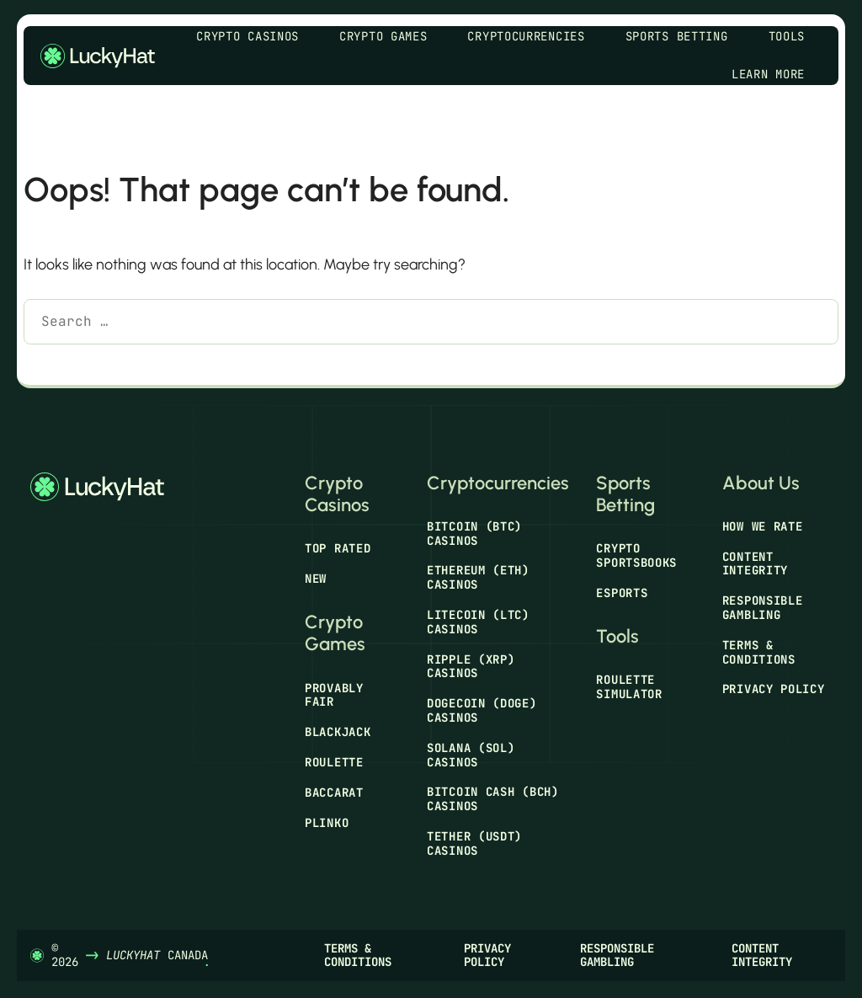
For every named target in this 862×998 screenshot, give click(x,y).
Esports (621, 592)
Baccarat (334, 792)
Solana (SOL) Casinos (470, 755)
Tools (795, 36)
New (316, 578)
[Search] (48, 364)
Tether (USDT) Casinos (474, 843)
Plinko (327, 822)
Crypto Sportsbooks (636, 555)
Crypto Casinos (256, 36)
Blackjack (337, 731)
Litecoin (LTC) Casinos (478, 622)
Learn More (777, 74)
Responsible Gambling (762, 607)
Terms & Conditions (758, 652)
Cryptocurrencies (534, 36)
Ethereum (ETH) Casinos (478, 577)
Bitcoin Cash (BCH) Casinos (493, 799)
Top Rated (337, 548)
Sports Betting (685, 36)
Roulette (334, 762)
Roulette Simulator (629, 687)
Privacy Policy (773, 688)
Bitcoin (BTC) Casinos (474, 533)
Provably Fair (334, 695)
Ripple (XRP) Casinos (470, 666)
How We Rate (762, 526)
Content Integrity (755, 564)
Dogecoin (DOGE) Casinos (482, 710)
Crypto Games (391, 36)
